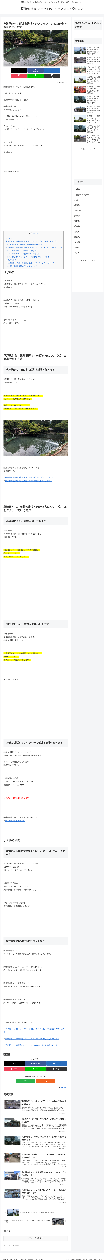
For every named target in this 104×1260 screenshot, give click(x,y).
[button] (62, 70)
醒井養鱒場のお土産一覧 (15, 815)
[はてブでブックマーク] (30, 70)
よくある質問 (10, 254)
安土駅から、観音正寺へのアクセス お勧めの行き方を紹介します (32, 1033)
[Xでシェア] (8, 70)
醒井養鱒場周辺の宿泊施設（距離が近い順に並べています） (29, 472)
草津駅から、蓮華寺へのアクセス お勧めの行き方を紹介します (31, 1040)
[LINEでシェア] (52, 70)
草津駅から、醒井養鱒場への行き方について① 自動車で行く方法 (31, 236)
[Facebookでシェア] (19, 70)
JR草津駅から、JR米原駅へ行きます (22, 245)
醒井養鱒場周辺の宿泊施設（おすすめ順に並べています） (28, 475)
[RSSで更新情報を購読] (38, 1075)
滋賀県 (6, 1048)
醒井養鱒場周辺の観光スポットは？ (22, 261)
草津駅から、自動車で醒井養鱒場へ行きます (25, 239)
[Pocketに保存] (41, 70)
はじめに (9, 233)
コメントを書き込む (35, 1236)
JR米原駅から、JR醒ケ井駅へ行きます (23, 248)
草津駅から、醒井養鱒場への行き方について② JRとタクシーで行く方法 (33, 242)
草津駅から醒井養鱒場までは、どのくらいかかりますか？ (30, 257)
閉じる (35, 228)
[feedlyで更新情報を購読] (33, 1075)
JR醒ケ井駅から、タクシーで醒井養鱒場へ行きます (28, 251)
